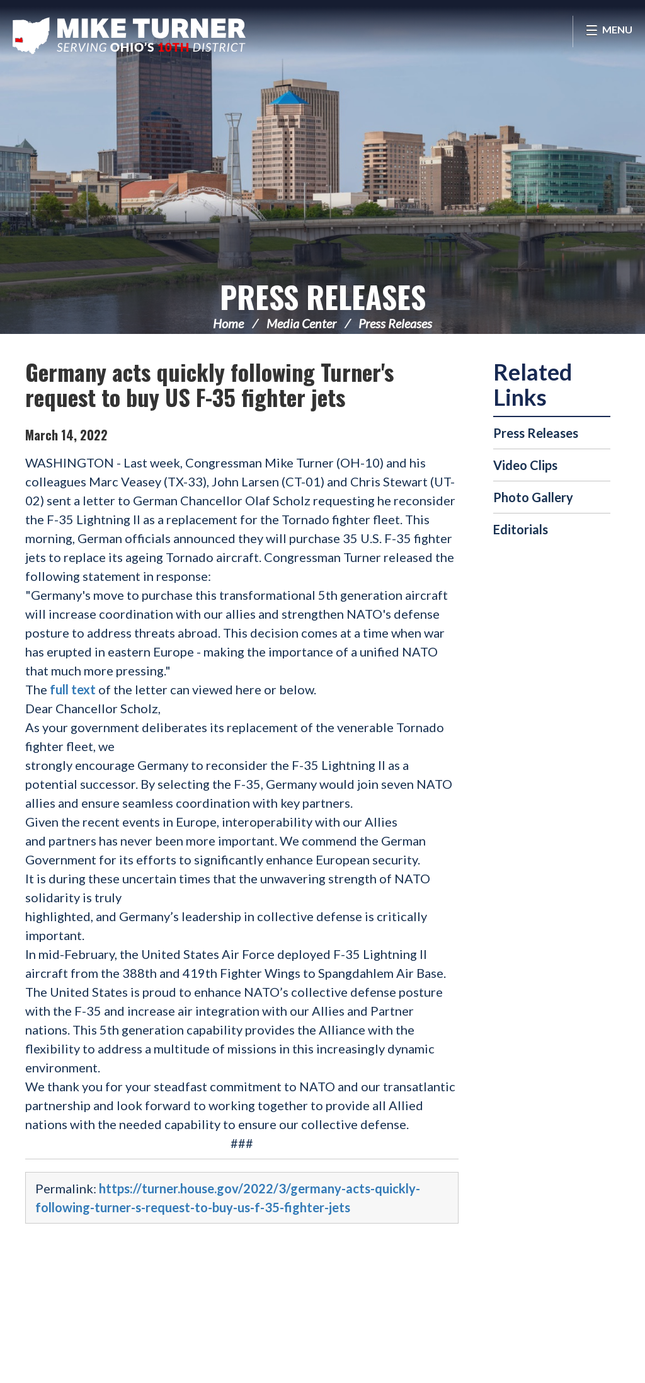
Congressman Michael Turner (129, 35)
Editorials (520, 529)
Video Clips (525, 465)
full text (74, 689)
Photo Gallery (533, 497)
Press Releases (323, 296)
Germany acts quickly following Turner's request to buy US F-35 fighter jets (209, 384)
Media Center (301, 323)
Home (228, 323)
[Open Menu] (609, 31)
